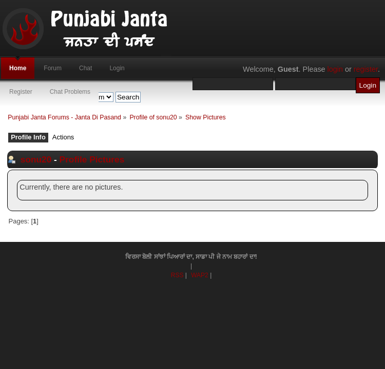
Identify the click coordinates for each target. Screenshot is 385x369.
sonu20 (36, 159)
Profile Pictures (92, 159)
